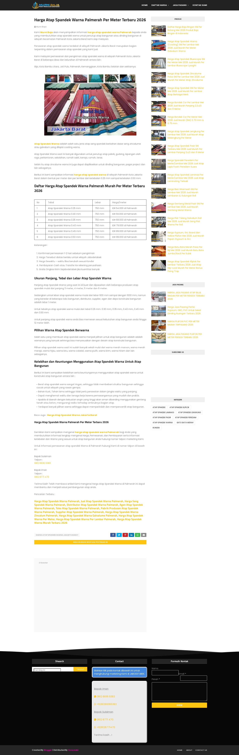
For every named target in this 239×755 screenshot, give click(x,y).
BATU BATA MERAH (185, 422)
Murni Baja (46, 32)
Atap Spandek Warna (46, 143)
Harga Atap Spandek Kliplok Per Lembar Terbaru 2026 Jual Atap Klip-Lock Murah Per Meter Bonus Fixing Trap (185, 266)
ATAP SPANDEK (159, 407)
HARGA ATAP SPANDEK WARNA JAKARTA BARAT (57, 535)
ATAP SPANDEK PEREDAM (185, 417)
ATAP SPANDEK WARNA (163, 422)
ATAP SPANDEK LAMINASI (163, 412)
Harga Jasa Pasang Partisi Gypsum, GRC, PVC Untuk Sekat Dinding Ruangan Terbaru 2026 (184, 310)
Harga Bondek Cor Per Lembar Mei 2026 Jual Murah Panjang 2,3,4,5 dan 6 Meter (186, 105)
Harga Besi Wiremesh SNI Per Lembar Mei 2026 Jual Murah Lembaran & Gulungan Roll (183, 192)
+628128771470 (104, 727)
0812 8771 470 (41, 476)
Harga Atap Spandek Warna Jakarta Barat (72, 415)
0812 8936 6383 (42, 463)
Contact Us (201, 750)
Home (179, 750)
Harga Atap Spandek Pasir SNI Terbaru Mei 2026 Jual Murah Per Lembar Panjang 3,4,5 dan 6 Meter (186, 149)
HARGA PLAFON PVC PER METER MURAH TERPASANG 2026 (183, 323)
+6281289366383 (105, 704)
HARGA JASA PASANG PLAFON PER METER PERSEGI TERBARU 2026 (185, 336)
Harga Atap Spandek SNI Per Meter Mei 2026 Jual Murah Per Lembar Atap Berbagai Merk (186, 91)
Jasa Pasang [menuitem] (180, 5)
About (189, 750)
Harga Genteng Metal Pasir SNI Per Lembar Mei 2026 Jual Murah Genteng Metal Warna (186, 207)
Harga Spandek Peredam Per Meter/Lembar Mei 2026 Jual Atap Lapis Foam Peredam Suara (186, 163)
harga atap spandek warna (90, 174)
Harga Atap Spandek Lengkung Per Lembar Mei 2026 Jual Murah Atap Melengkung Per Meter (186, 134)
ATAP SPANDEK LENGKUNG (189, 412)
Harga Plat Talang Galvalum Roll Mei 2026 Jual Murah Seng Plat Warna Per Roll (185, 221)
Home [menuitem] (145, 5)
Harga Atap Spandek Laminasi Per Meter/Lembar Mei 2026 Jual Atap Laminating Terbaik (186, 178)
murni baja (41, 26)
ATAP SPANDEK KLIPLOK (179, 407)
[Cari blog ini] (47, 670)
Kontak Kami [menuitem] (200, 5)
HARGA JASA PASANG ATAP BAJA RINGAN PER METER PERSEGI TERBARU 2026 (186, 296)
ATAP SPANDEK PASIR (162, 417)
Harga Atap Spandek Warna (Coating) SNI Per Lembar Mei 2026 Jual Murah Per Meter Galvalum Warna (183, 46)
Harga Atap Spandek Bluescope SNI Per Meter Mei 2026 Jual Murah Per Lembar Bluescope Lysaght (186, 62)
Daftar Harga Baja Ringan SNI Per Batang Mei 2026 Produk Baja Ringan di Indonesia (185, 30)
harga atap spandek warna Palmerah (110, 32)
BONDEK (156, 427)
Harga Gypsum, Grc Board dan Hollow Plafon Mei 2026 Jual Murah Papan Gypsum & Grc (186, 236)
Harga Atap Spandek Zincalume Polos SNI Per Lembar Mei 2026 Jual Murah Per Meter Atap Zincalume (186, 77)
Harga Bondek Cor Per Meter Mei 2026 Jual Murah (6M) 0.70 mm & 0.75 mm (186, 120)
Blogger (48, 750)
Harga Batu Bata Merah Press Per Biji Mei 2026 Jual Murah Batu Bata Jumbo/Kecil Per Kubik (186, 250)
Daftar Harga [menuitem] (159, 5)
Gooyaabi (73, 750)
